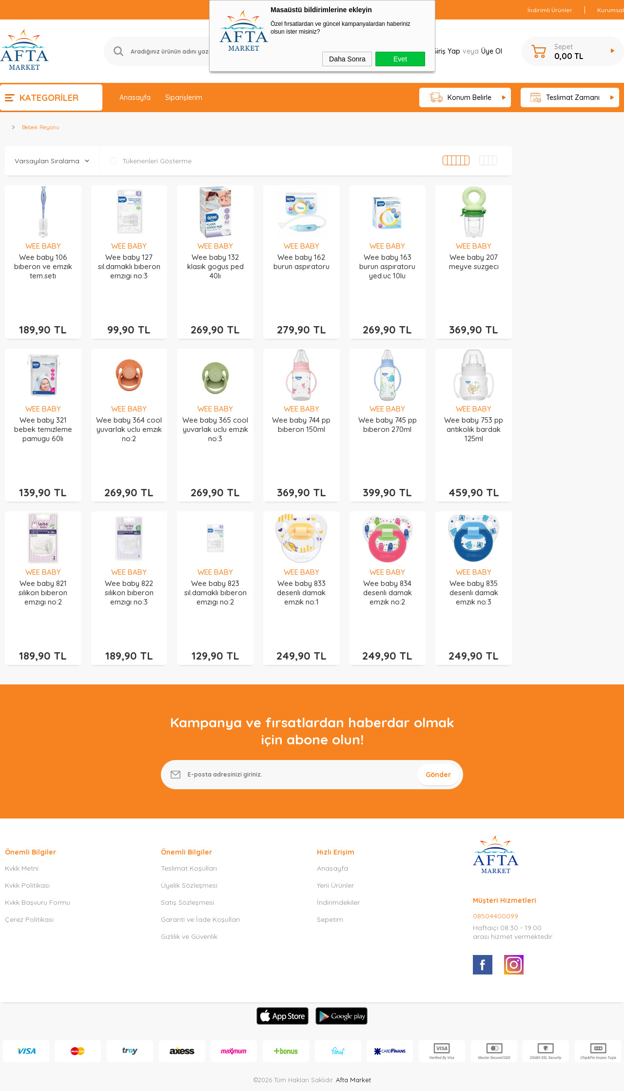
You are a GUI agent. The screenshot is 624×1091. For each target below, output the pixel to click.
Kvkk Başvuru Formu (37, 858)
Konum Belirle (460, 98)
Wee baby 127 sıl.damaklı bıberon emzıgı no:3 (129, 266)
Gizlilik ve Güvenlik (189, 892)
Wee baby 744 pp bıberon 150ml (301, 410)
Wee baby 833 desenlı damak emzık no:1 (301, 563)
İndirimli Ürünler (549, 10)
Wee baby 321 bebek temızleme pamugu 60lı (43, 415)
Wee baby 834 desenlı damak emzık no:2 (387, 563)
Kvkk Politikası (27, 841)
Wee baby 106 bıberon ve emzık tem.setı (43, 266)
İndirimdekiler (338, 858)
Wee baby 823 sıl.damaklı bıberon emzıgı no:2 (215, 563)
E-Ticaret (284, 1078)
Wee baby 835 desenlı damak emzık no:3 (473, 563)
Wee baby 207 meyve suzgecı (474, 262)
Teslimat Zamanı (565, 98)
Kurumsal (610, 10)
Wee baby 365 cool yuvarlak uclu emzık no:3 (215, 415)
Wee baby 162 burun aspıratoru (301, 262)
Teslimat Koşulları (189, 824)
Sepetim (330, 875)
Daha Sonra (347, 59)
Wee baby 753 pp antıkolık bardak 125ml (473, 415)
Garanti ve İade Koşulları (200, 875)
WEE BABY (43, 246)
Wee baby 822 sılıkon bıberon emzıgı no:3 (129, 563)
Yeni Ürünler (335, 841)
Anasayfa (135, 97)
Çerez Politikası (29, 875)
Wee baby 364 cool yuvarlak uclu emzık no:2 (129, 415)
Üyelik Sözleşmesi (189, 841)
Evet (400, 59)
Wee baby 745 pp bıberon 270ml (387, 410)
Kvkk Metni (22, 824)
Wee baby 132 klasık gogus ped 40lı (215, 266)
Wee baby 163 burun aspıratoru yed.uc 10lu (387, 266)
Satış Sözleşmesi (187, 858)
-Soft (262, 1078)
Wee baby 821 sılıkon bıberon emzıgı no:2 (43, 563)
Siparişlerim (183, 97)
